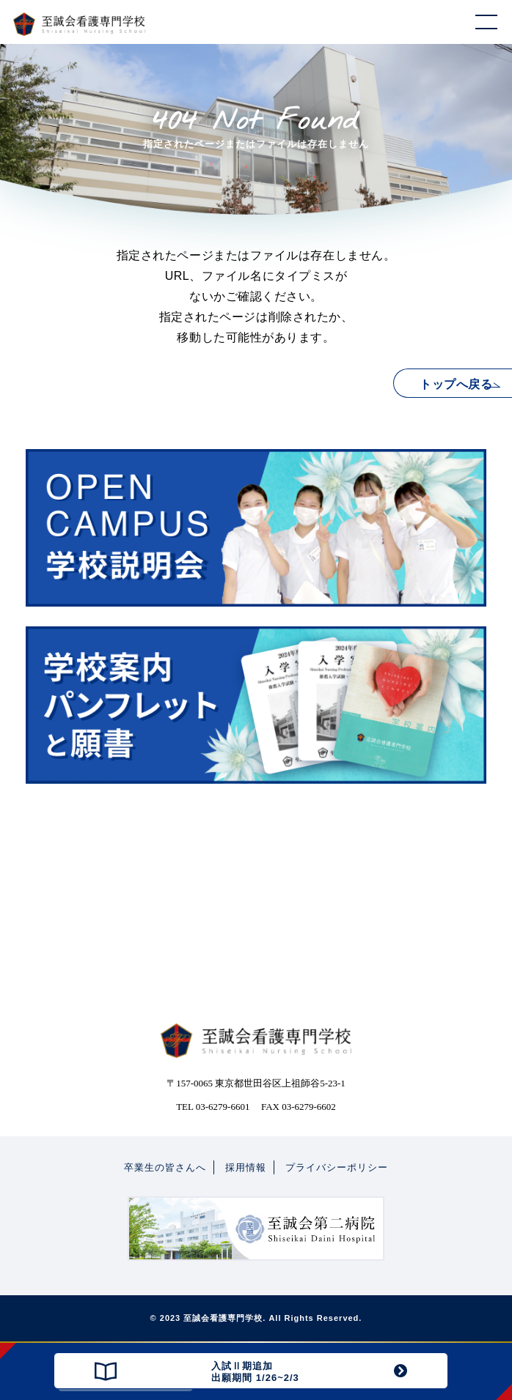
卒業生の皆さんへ (165, 1167)
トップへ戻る (456, 384)
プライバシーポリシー (336, 1167)
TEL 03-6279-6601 (212, 1106)
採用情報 (245, 1167)
